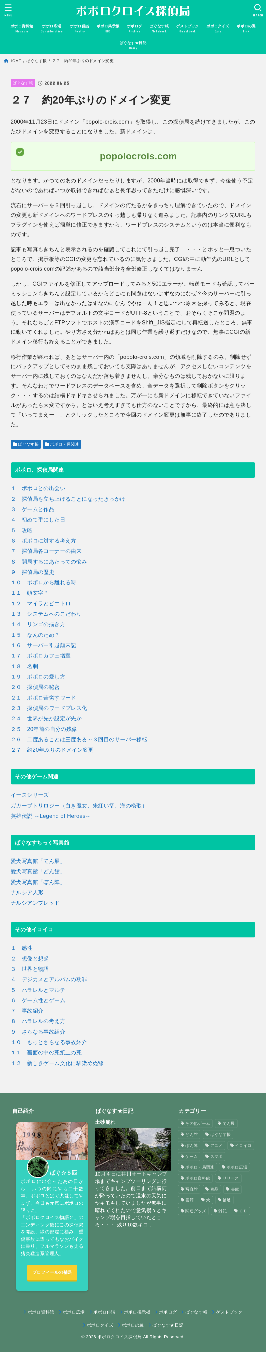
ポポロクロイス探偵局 (119, 1336)
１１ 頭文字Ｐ (30, 593)
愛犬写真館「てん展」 (38, 861)
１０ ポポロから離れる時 (43, 582)
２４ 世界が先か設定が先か (46, 718)
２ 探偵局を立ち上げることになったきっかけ (68, 499)
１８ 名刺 (24, 666)
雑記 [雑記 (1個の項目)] (222, 1211)
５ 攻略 (22, 530)
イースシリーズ (30, 795)
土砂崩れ (105, 1122)
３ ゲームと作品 (32, 509)
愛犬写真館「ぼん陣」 (38, 882)
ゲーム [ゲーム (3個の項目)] (191, 1156)
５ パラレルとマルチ (38, 990)
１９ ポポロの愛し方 (38, 676)
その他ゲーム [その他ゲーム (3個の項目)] (197, 1123)
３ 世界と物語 (30, 969)
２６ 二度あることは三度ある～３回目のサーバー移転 (79, 739)
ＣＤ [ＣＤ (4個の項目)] (243, 1211)
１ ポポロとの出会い (38, 488)
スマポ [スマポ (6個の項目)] (216, 1156)
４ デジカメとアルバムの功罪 (49, 979)
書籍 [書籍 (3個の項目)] (189, 1200)
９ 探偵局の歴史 (32, 572)
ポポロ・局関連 (64, 444)
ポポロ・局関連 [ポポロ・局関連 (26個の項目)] (199, 1167)
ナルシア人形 (27, 892)
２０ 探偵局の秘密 (35, 687)
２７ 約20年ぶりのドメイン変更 (52, 750)
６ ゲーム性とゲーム (38, 1000)
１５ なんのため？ (35, 635)
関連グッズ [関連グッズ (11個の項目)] (195, 1211)
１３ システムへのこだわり (46, 614)
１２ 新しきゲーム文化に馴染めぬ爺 (57, 1063)
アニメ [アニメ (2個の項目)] (216, 1145)
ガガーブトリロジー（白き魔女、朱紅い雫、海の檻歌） (79, 805)
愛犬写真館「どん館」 (38, 871)
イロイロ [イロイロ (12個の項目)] (243, 1145)
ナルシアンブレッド (35, 903)
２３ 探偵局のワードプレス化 (49, 708)
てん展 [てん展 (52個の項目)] (229, 1123)
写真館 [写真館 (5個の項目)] (191, 1189)
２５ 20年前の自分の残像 (44, 729)
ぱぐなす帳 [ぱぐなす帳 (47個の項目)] (220, 1134)
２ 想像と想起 (30, 958)
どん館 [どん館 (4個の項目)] (191, 1134)
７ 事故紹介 (27, 1011)
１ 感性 (22, 948)
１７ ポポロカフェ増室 (41, 655)
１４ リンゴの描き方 (38, 624)
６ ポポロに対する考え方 (43, 541)
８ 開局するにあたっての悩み (49, 562)
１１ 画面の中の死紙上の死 (46, 1052)
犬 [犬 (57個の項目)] (208, 1200)
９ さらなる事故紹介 (38, 1032)
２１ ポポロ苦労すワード (43, 698)
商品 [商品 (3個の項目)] (214, 1189)
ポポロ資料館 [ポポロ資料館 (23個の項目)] (197, 1178)
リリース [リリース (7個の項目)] (231, 1178)
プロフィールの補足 (52, 1272)
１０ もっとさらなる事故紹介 (49, 1042)
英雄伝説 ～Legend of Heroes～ (51, 816)
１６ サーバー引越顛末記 (43, 645)
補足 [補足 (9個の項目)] (227, 1200)
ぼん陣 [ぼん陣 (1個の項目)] (191, 1145)
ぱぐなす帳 (36, 61)
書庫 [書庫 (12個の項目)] (235, 1189)
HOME (15, 61)
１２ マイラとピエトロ (41, 603)
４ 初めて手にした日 (38, 519)
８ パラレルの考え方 (38, 1021)
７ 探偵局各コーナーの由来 (46, 551)
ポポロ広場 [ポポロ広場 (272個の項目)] (237, 1167)
